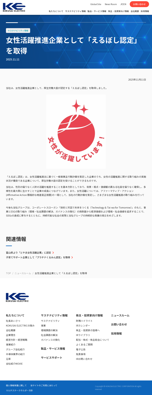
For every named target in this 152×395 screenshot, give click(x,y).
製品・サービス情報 (97, 11)
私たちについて (56, 11)
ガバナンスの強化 (50, 339)
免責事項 (81, 354)
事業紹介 (10, 344)
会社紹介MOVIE (14, 363)
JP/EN (123, 4)
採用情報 (145, 11)
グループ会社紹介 (15, 349)
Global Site (95, 4)
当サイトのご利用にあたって (43, 385)
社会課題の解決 (49, 335)
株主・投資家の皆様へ (88, 330)
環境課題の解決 (49, 330)
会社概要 (135, 11)
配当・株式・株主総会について (92, 339)
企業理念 (10, 335)
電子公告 (81, 349)
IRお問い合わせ (84, 359)
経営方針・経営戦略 (16, 339)
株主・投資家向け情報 (118, 11)
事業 (43, 325)
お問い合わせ (139, 4)
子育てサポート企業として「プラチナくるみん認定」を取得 (39, 257)
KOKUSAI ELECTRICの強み (20, 325)
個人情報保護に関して (16, 385)
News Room (111, 4)
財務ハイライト (84, 320)
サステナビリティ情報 (75, 11)
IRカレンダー (83, 325)
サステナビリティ (50, 320)
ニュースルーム (120, 315)
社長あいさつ (13, 320)
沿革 (8, 359)
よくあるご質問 (84, 344)
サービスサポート (51, 357)
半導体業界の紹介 (15, 354)
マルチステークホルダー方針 (19, 390)
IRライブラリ (83, 335)
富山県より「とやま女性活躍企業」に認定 (30, 252)
